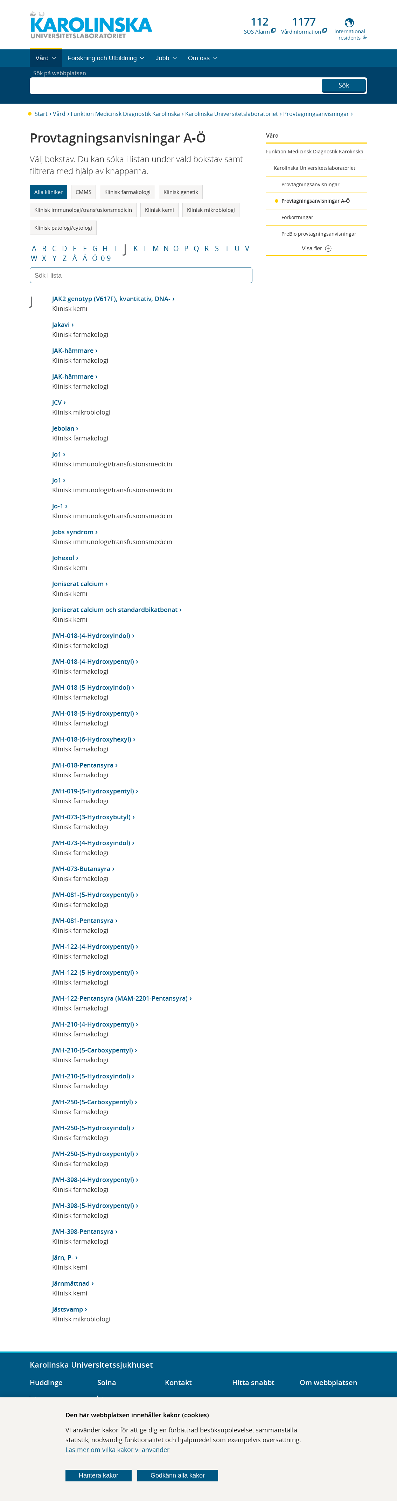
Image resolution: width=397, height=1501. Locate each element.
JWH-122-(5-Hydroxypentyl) (93, 972)
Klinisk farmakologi (127, 191)
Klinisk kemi (159, 209)
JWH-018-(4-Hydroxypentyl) (93, 661)
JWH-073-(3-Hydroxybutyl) (91, 817)
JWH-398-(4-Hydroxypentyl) (93, 1179)
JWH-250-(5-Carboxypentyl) (92, 1102)
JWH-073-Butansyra (81, 868)
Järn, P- (63, 1257)
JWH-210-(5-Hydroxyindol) (91, 1076)
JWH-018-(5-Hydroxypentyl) (93, 713)
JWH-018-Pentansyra (82, 765)
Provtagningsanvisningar (316, 114)
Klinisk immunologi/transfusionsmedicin (83, 209)
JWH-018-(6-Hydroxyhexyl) (91, 739)
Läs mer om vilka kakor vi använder (117, 1449)
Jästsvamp (67, 1309)
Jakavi (61, 324)
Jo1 (56, 454)
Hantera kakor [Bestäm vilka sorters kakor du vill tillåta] (98, 1475)
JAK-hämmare (72, 350)
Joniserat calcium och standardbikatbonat (114, 609)
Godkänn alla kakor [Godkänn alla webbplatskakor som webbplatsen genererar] (178, 1475)
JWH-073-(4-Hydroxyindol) (91, 843)
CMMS (83, 191)
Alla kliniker (48, 191)
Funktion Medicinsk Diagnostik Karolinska (125, 114)
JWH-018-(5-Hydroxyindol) (91, 687)
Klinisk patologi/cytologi (63, 227)
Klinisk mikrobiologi (211, 209)
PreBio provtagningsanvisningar (318, 233)
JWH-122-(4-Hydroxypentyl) (93, 946)
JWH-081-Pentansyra (82, 920)
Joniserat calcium (78, 583)
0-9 (106, 258)
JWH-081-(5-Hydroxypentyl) (93, 894)
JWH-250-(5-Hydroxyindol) (91, 1128)
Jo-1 (57, 506)
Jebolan (63, 428)
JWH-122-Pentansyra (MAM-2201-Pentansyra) (120, 998)
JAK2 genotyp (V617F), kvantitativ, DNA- (111, 298)
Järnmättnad (71, 1283)
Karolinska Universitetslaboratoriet (231, 114)
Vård (59, 114)
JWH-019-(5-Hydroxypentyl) (93, 791)
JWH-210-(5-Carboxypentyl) (92, 1050)
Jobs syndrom (72, 532)
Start (41, 114)
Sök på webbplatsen (62, 85)
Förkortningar (297, 217)
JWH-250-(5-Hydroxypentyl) (93, 1153)
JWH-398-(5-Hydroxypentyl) (93, 1205)
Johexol (63, 558)
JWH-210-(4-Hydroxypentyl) (93, 1024)
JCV (57, 402)
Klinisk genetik (180, 191)
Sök (344, 84)
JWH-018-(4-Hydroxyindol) (91, 635)
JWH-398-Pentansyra (82, 1231)
